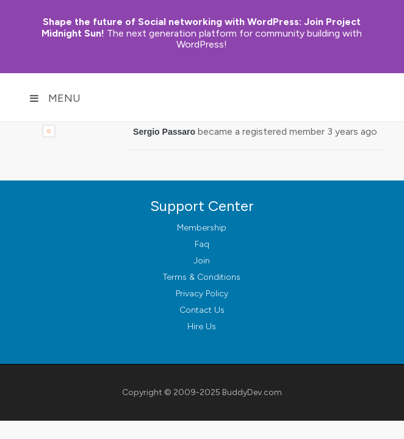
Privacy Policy (202, 293)
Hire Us (201, 326)
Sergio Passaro (164, 132)
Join (201, 260)
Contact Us (202, 310)
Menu (55, 98)
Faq (202, 244)
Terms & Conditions (201, 277)
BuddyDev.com (252, 392)
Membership (201, 228)
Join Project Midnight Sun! (201, 27)
